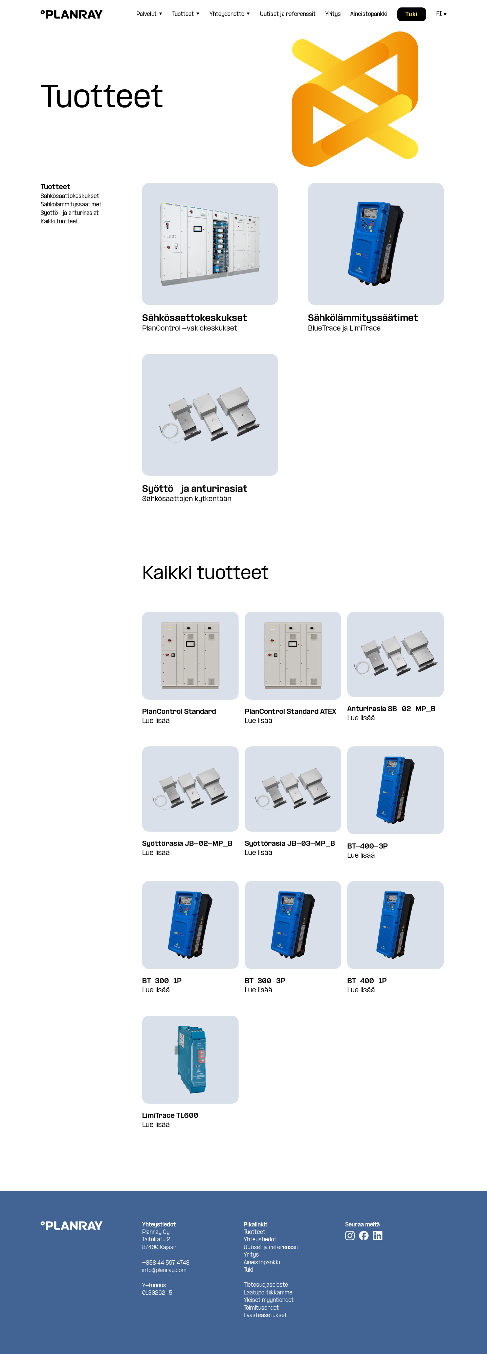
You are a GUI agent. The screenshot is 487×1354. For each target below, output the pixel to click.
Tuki (411, 15)
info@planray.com (164, 1270)
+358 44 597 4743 (166, 1263)
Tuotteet (183, 14)
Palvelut (146, 14)
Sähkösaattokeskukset (70, 196)
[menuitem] (148, 14)
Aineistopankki (369, 14)
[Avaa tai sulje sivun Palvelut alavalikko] (161, 13)
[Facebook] (364, 1235)
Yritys (333, 14)
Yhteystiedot (260, 1240)
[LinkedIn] (377, 1235)
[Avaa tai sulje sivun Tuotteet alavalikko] (198, 13)
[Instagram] (350, 1235)
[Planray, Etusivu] (72, 14)
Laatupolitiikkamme (268, 1293)
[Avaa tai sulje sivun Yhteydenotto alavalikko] (248, 13)
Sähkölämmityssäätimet (71, 205)
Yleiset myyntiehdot (269, 1300)
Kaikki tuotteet (59, 222)
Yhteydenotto (226, 14)
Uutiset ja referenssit (288, 14)
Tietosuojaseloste (266, 1285)
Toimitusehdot (261, 1308)
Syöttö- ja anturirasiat (70, 213)
